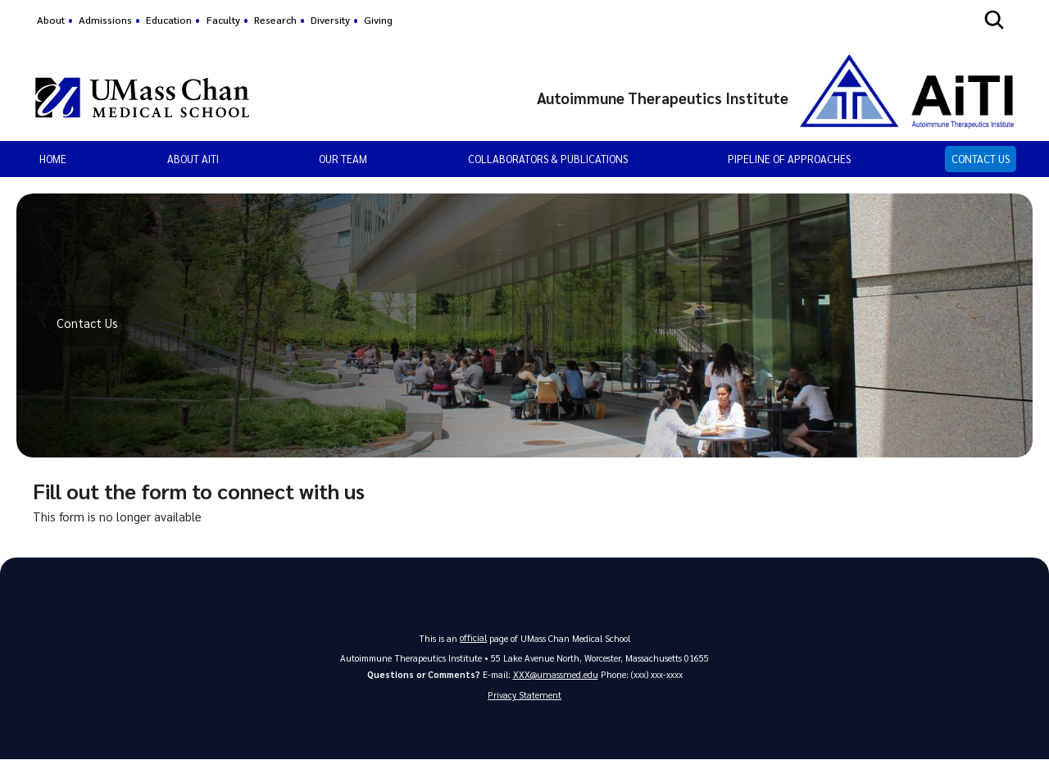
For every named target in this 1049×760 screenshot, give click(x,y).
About (51, 19)
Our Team (343, 159)
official (474, 637)
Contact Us (980, 159)
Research (275, 19)
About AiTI (193, 159)
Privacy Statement (524, 695)
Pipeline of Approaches (789, 159)
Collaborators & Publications (548, 159)
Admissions (105, 19)
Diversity (330, 19)
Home (52, 159)
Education (169, 19)
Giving (378, 19)
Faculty (223, 19)
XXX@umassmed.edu (556, 674)
